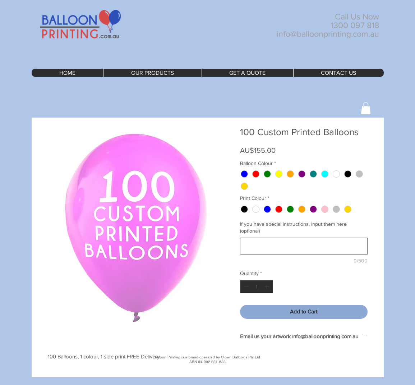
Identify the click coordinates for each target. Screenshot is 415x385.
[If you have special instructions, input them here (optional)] (303, 246)
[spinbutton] (256, 286)
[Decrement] (245, 286)
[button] (366, 108)
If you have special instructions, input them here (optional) (293, 227)
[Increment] (267, 286)
